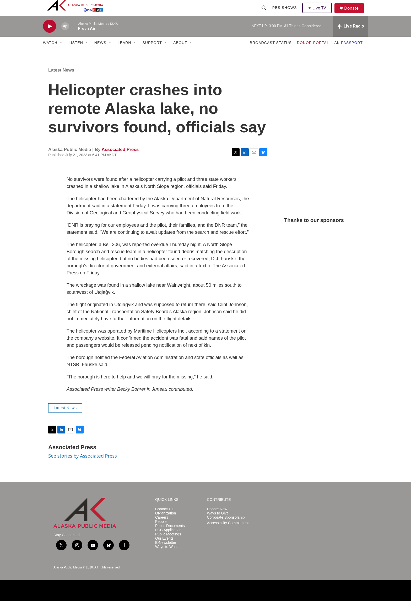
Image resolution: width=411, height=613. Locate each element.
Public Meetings (168, 546)
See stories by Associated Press (82, 467)
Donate (355, 14)
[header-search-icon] (264, 13)
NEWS (100, 54)
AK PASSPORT (348, 54)
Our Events (164, 550)
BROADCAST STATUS (271, 54)
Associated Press (120, 161)
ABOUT (180, 54)
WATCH (50, 54)
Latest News (61, 81)
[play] (49, 38)
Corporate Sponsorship (226, 529)
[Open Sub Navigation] (61, 54)
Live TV (318, 13)
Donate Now (217, 521)
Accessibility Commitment (228, 535)
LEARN (124, 54)
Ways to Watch (167, 559)
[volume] (65, 38)
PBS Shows (285, 14)
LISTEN (76, 54)
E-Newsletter (165, 554)
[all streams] (350, 38)
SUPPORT (152, 54)
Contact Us (164, 521)
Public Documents (170, 538)
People (161, 533)
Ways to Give (218, 525)
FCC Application (168, 542)
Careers (161, 529)
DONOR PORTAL (313, 54)
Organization (165, 525)
